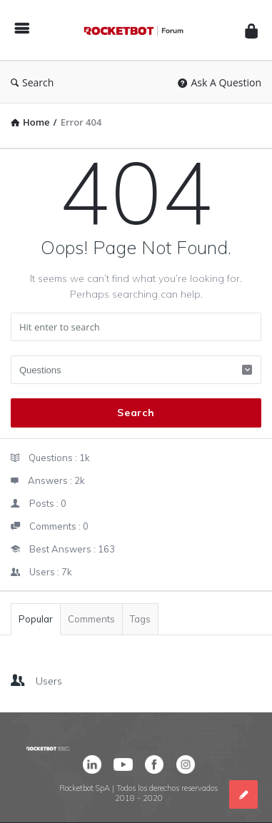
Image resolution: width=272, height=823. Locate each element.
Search (32, 82)
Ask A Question (219, 82)
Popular (36, 619)
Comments (91, 619)
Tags (140, 619)
